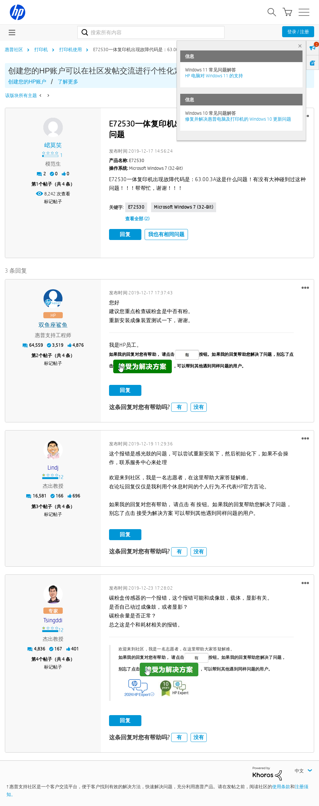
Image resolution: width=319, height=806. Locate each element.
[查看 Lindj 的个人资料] (53, 468)
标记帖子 (53, 201)
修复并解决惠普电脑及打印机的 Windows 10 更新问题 (238, 119)
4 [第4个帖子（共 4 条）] (37, 659)
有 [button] (179, 406)
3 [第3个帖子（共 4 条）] (37, 506)
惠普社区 (14, 49)
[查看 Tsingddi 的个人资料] (53, 620)
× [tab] (299, 46)
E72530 (136, 207)
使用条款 (281, 786)
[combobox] (151, 32)
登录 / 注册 (298, 32)
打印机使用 (70, 49)
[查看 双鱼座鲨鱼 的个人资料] (53, 325)
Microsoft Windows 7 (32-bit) (183, 207)
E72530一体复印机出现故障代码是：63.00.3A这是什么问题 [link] (152, 49)
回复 (125, 234)
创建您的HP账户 (27, 81)
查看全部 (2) (137, 219)
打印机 (41, 49)
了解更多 (68, 81)
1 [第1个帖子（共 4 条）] (37, 184)
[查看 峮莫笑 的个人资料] (53, 145)
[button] (305, 287)
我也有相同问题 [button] (166, 234)
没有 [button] (198, 406)
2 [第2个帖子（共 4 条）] (37, 355)
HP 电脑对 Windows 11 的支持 (214, 76)
